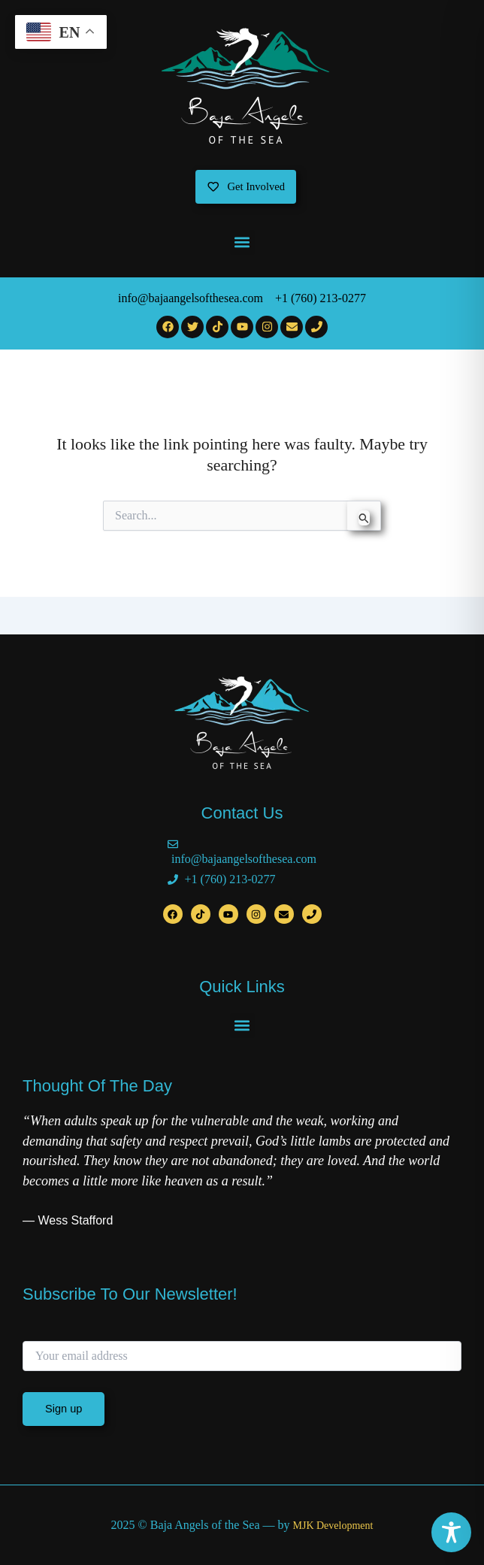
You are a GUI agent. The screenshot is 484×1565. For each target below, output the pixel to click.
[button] (242, 242)
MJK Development (332, 1525)
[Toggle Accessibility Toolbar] (451, 1532)
